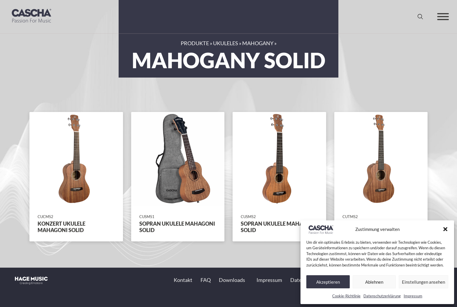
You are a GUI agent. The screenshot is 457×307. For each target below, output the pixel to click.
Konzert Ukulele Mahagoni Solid (61, 226)
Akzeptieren (328, 282)
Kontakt (183, 280)
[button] (445, 229)
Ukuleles (225, 43)
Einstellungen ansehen (423, 282)
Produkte (195, 43)
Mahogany (257, 43)
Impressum (413, 296)
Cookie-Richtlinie (346, 296)
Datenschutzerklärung (382, 296)
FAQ (206, 280)
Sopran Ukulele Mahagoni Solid (177, 226)
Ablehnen (374, 282)
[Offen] (443, 16)
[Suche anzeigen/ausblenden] (420, 16)
